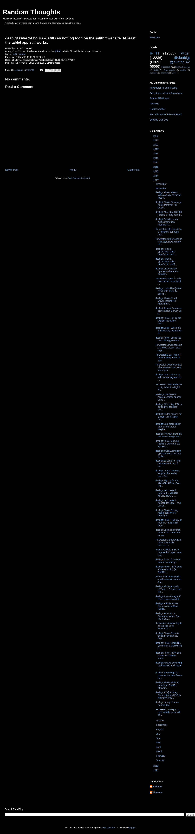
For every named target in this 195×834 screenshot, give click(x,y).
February (161, 756)
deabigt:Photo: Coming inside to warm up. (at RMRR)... (168, 444)
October (160, 720)
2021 (156, 144)
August (160, 729)
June (159, 738)
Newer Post (11, 169)
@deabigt (182, 58)
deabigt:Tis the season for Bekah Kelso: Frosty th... (169, 417)
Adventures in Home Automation (166, 93)
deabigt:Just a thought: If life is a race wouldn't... (168, 597)
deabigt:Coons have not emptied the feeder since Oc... (168, 473)
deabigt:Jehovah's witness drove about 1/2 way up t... (169, 311)
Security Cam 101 (159, 119)
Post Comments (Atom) (79, 178)
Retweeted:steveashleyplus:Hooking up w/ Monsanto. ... (169, 626)
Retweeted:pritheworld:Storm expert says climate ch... (169, 242)
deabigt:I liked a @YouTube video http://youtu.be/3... (166, 252)
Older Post (133, 169)
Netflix (156, 70)
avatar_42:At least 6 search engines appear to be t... (168, 397)
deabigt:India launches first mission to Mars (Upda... (167, 606)
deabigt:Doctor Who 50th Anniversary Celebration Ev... (169, 331)
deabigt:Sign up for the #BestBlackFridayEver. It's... (168, 483)
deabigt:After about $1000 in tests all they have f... (169, 213)
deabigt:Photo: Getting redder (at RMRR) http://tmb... (167, 513)
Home (73, 169)
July (158, 733)
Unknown (157, 792)
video (174, 73)
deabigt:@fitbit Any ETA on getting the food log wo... (169, 407)
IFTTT (155, 53)
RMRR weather (157, 109)
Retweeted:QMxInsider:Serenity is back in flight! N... (169, 387)
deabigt (183, 70)
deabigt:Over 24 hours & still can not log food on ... (168, 377)
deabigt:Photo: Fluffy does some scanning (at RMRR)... (169, 569)
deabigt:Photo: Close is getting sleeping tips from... (167, 636)
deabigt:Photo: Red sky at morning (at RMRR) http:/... (169, 523)
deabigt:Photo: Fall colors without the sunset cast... (168, 321)
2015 (156, 171)
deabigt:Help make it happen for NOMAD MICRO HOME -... (167, 493)
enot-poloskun (108, 827)
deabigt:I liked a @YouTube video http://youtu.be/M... (166, 261)
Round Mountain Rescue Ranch (166, 114)
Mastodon (155, 37)
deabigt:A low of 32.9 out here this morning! (168, 561)
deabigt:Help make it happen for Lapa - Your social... (168, 503)
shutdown (154, 73)
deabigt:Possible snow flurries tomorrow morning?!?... (167, 222)
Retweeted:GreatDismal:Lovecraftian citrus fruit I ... (169, 281)
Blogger (131, 827)
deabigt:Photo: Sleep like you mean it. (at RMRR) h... (169, 646)
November (161, 188)
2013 (156, 180)
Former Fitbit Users (159, 98)
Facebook (165, 67)
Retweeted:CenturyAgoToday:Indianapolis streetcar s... (169, 542)
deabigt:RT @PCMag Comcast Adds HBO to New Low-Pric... (168, 695)
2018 (156, 158)
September (162, 725)
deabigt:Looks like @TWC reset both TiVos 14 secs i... (169, 291)
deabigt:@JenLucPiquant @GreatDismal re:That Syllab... (168, 454)
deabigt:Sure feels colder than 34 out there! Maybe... (168, 427)
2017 (156, 162)
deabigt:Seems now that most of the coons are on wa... (168, 533)
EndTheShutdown (182, 67)
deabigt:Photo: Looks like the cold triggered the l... (169, 339)
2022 (156, 140)
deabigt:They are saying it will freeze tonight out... (169, 435)
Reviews (154, 103)
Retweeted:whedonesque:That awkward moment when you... (169, 367)
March (159, 751)
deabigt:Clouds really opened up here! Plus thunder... (168, 271)
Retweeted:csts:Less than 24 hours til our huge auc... (169, 232)
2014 (156, 175)
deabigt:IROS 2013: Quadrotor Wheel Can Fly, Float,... (168, 616)
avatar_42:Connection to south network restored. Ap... (169, 579)
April (158, 747)
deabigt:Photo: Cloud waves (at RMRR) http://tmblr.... (166, 301)
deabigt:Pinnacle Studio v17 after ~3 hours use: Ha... (168, 589)
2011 (156, 770)
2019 (156, 153)
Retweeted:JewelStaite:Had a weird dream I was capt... (169, 348)
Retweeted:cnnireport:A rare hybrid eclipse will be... (168, 712)
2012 (156, 766)
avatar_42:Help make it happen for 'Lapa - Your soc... (169, 552)
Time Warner (169, 70)
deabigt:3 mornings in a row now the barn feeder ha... (169, 675)
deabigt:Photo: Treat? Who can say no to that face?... (168, 195)
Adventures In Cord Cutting (163, 87)
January (160, 760)
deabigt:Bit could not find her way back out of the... (168, 463)
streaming (165, 73)
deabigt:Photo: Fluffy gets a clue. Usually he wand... (168, 655)
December (161, 184)
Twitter (184, 53)
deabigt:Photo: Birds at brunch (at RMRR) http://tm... (167, 685)
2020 (156, 149)
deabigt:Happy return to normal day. (167, 703)
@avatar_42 (180, 62)
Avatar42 (157, 786)
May (158, 742)
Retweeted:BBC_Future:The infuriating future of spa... (169, 357)
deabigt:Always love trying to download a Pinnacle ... (169, 665)
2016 (156, 167)
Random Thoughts (31, 12)
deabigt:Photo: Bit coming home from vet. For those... (169, 205)
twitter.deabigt (19, 54)
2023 (156, 136)
